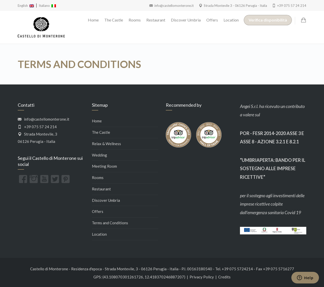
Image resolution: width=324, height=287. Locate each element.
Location (231, 19)
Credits (224, 277)
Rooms (135, 19)
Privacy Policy (202, 277)
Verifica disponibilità (268, 19)
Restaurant (155, 19)
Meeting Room (104, 166)
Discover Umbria (186, 19)
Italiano (47, 6)
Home (93, 19)
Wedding (99, 155)
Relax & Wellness (106, 143)
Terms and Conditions (110, 222)
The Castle (113, 19)
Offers (212, 19)
